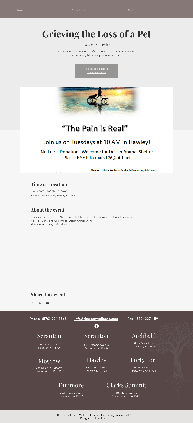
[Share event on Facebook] (32, 303)
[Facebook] (96, 326)
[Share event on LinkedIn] (47, 303)
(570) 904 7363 (54, 319)
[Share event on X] (39, 303)
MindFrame (102, 418)
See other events (96, 72)
